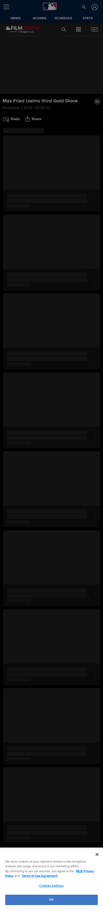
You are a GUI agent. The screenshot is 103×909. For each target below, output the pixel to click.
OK (51, 900)
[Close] (97, 854)
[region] (51, 878)
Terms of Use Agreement (39, 876)
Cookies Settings (51, 886)
